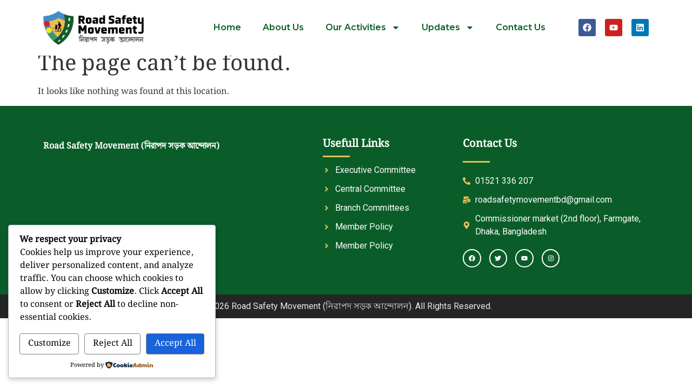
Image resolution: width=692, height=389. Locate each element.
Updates (448, 27)
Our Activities (362, 27)
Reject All (112, 343)
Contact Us (520, 27)
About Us (283, 27)
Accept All (175, 343)
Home (227, 27)
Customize (49, 343)
